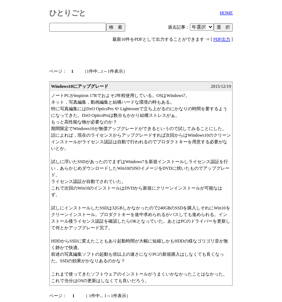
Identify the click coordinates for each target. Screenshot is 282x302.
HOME (226, 12)
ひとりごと (67, 13)
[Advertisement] (141, 52)
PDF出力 (221, 39)
